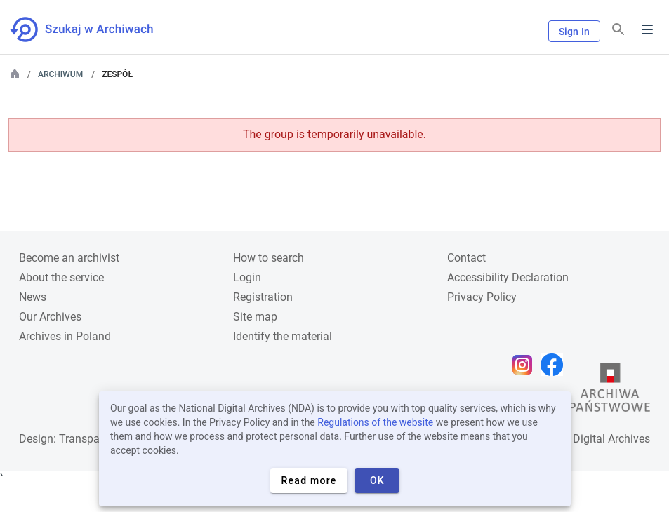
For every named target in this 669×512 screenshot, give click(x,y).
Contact (466, 257)
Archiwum (60, 74)
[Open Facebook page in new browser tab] (555, 364)
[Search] (618, 29)
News (32, 297)
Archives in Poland (65, 336)
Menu (647, 29)
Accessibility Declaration (508, 277)
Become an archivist (69, 257)
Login (247, 277)
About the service (61, 277)
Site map (255, 316)
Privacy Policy (482, 297)
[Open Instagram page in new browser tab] (526, 364)
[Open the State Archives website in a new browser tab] (610, 390)
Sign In (574, 31)
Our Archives (50, 316)
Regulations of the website (375, 422)
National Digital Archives (589, 438)
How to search (268, 257)
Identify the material (282, 336)
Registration (263, 297)
